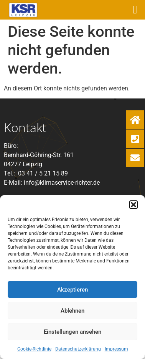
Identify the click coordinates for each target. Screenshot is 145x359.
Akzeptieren (72, 289)
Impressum (116, 349)
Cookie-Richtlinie (34, 349)
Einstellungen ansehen (72, 331)
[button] (133, 204)
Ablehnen (72, 310)
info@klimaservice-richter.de (62, 182)
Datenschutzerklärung (78, 349)
